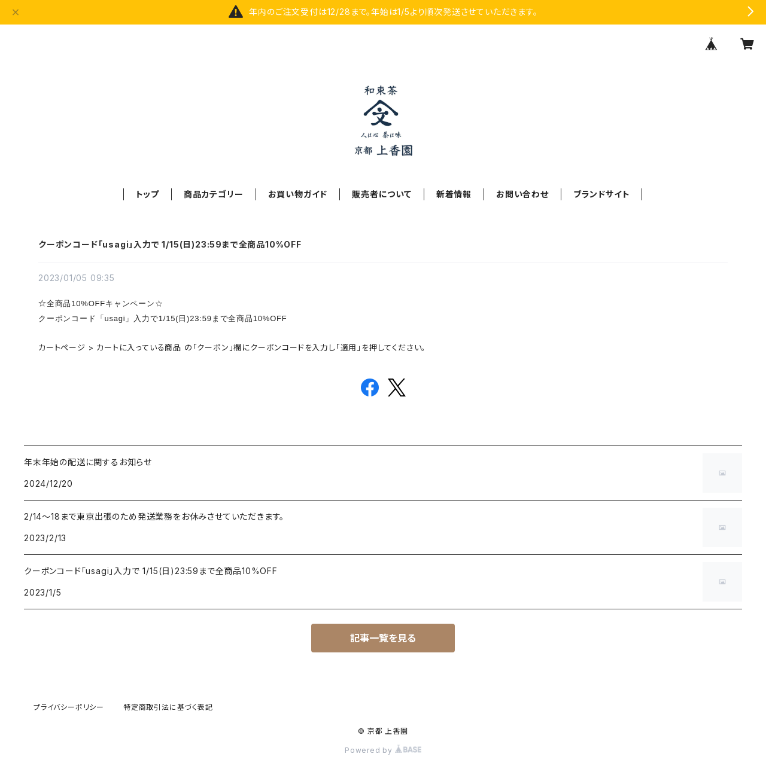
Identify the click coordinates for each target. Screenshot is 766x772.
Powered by (383, 750)
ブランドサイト (601, 194)
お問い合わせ (522, 194)
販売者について (382, 194)
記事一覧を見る (383, 638)
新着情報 (454, 194)
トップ (147, 194)
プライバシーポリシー (69, 707)
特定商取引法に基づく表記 (168, 707)
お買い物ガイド (298, 194)
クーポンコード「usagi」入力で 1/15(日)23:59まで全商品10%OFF (170, 244)
